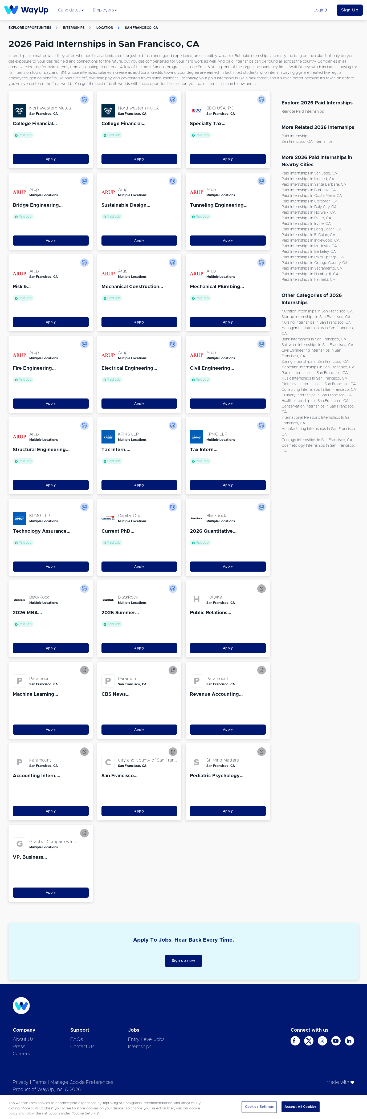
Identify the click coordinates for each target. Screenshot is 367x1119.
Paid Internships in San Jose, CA (309, 173)
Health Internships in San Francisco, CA (315, 401)
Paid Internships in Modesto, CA (309, 246)
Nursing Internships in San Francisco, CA (316, 322)
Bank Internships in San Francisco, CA (314, 339)
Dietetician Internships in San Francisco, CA (319, 384)
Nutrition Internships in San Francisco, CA (317, 311)
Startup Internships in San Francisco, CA (316, 317)
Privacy (20, 1082)
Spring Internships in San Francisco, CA (315, 362)
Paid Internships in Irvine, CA (306, 224)
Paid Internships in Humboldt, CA (310, 274)
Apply (51, 159)
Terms (39, 1082)
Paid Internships (295, 136)
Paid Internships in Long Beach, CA (312, 229)
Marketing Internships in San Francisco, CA (318, 367)
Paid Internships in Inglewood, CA (311, 240)
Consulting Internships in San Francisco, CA (319, 390)
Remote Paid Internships (303, 111)
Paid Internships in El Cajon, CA (308, 235)
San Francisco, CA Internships (307, 142)
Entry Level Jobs (146, 1039)
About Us (23, 1039)
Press (19, 1046)
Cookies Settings (259, 1106)
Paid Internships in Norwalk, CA (309, 212)
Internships (74, 27)
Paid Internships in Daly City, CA (309, 207)
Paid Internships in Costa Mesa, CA (312, 196)
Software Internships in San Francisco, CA (317, 345)
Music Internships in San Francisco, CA (314, 378)
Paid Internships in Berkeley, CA (309, 252)
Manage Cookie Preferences (81, 1082)
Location (104, 27)
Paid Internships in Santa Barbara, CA (314, 184)
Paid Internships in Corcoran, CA (310, 201)
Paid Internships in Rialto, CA (306, 218)
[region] (183, 1107)
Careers (21, 1054)
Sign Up (349, 10)
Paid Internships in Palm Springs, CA (313, 257)
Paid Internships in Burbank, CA (309, 190)
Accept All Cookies (300, 1106)
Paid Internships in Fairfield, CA (308, 280)
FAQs (76, 1039)
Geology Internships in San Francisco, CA (317, 440)
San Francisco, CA (141, 27)
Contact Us (82, 1046)
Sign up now (183, 961)
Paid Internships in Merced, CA (308, 179)
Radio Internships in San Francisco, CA (315, 373)
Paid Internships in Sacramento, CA (312, 268)
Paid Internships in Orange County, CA (315, 263)
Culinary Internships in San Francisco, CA (317, 395)
